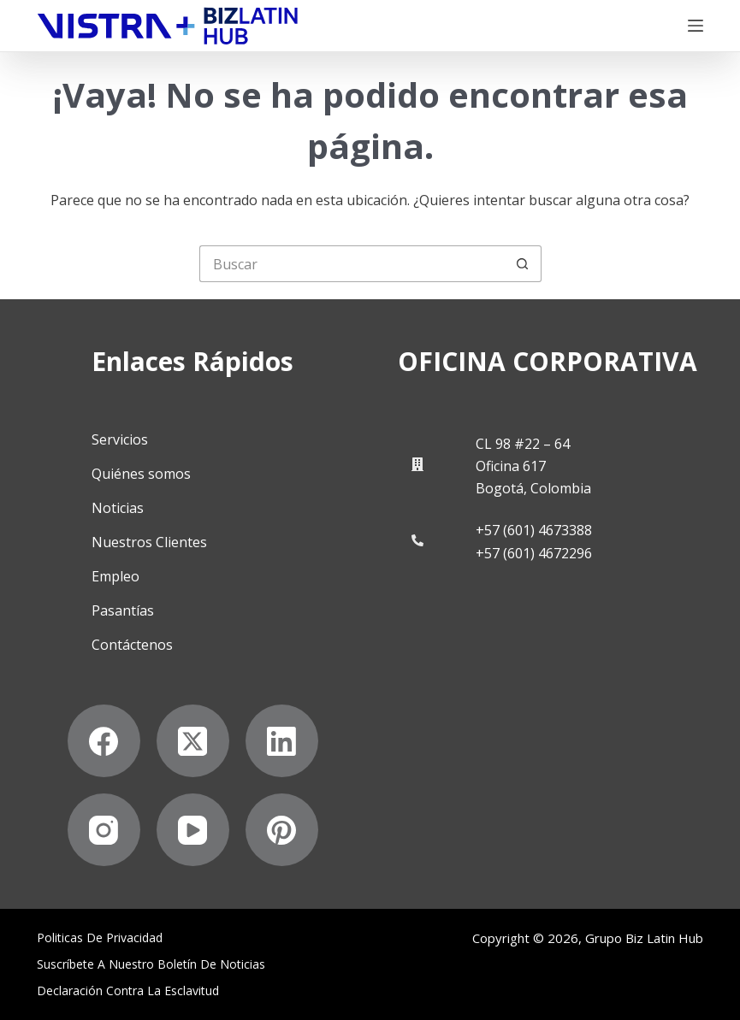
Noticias (118, 507)
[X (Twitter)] (193, 741)
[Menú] (695, 25)
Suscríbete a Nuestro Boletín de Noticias (151, 964)
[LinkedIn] (282, 741)
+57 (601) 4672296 (534, 553)
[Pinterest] (282, 829)
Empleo (115, 576)
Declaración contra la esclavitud (128, 991)
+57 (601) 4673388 (534, 530)
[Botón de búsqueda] (523, 263)
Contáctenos (132, 644)
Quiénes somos (141, 473)
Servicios (120, 439)
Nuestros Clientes (149, 542)
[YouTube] (193, 829)
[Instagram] (104, 829)
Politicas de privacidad (100, 938)
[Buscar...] (352, 263)
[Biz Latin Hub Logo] (168, 26)
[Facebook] (104, 741)
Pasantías (123, 610)
